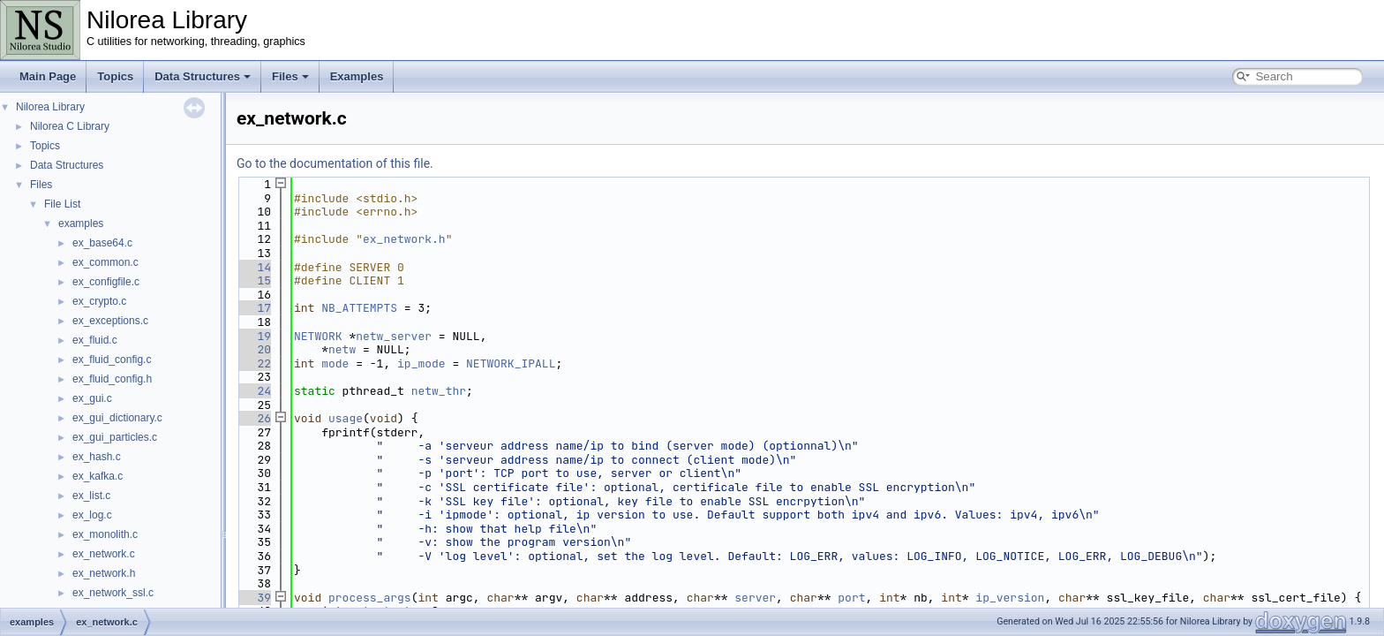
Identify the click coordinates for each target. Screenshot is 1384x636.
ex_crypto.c (99, 301)
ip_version (1009, 597)
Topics (115, 76)
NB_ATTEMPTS (359, 307)
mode (335, 363)
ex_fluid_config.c (111, 359)
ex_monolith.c (105, 534)
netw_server (394, 336)
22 (254, 363)
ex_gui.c (92, 398)
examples (80, 223)
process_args (369, 597)
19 (254, 336)
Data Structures (202, 76)
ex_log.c (92, 515)
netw (342, 349)
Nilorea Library (50, 107)
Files (290, 76)
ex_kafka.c (97, 476)
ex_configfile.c (105, 282)
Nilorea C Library (69, 126)
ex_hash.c (96, 456)
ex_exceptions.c (110, 320)
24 (254, 390)
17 (254, 307)
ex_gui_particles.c (114, 437)
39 (254, 597)
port (851, 597)
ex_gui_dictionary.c (117, 418)
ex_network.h (103, 573)
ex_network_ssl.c (113, 593)
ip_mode (421, 363)
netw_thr (438, 390)
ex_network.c (103, 554)
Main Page (47, 76)
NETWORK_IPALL (510, 363)
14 (254, 267)
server (755, 597)
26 (254, 418)
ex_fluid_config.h (112, 379)
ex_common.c (105, 262)
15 (254, 280)
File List (62, 204)
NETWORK (318, 336)
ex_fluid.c (94, 340)
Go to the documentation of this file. (335, 163)
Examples (357, 76)
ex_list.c (91, 495)
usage (345, 418)
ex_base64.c (102, 243)
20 (254, 349)
